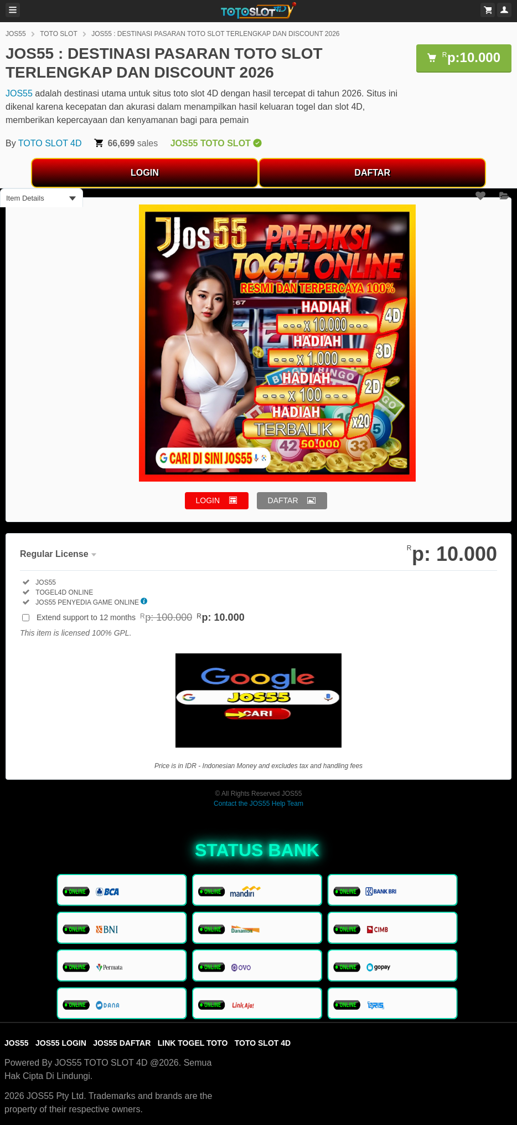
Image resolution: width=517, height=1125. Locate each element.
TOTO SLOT (58, 34)
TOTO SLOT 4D (50, 143)
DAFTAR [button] (283, 500)
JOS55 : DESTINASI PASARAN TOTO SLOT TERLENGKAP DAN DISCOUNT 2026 (215, 34)
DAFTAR (372, 172)
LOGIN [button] (208, 500)
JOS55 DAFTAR (122, 1043)
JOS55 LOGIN (60, 1043)
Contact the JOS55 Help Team (258, 803)
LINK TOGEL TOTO (193, 1043)
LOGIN (145, 172)
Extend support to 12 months (141, 617)
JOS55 (16, 34)
